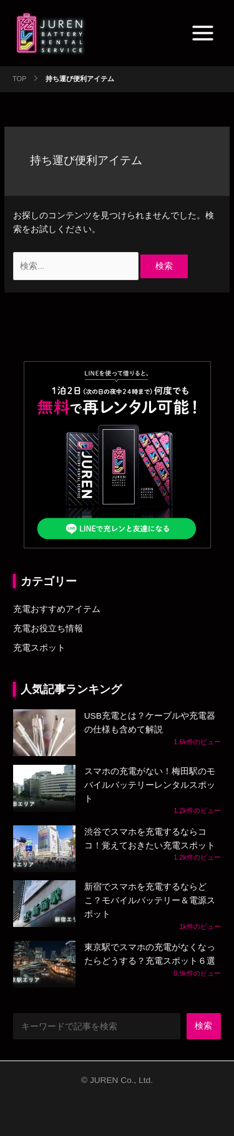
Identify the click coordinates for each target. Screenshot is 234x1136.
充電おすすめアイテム (56, 609)
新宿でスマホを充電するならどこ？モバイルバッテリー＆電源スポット (149, 900)
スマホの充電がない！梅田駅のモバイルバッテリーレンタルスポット (149, 785)
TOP (19, 78)
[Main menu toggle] (203, 33)
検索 (203, 1026)
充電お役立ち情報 (48, 628)
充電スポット (39, 648)
